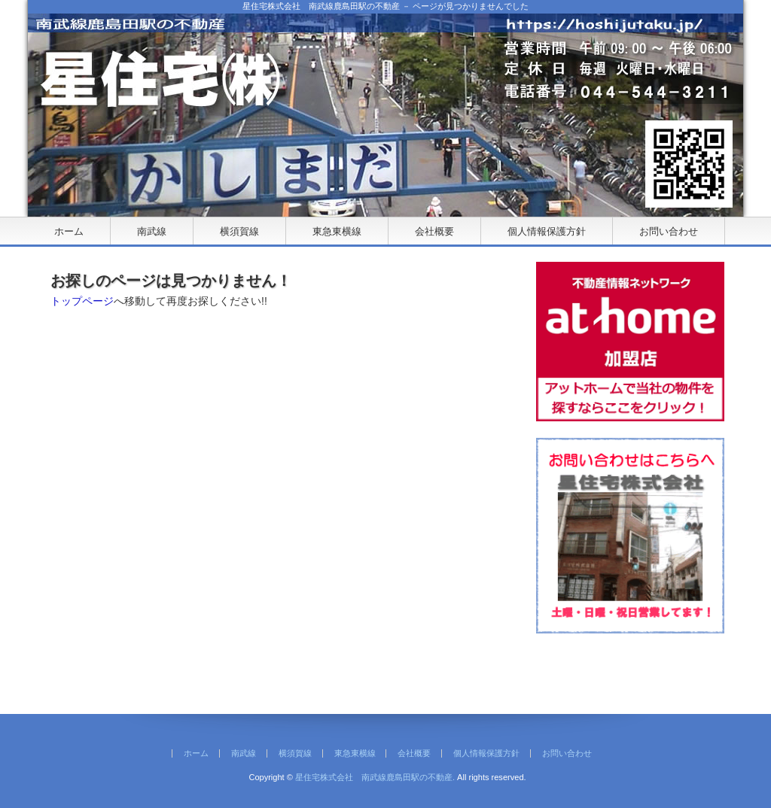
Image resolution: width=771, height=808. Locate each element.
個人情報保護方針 (546, 231)
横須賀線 (239, 231)
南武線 (151, 231)
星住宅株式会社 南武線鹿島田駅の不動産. (375, 777)
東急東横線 (336, 231)
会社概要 (434, 231)
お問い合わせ (668, 231)
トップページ (82, 301)
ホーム (69, 231)
